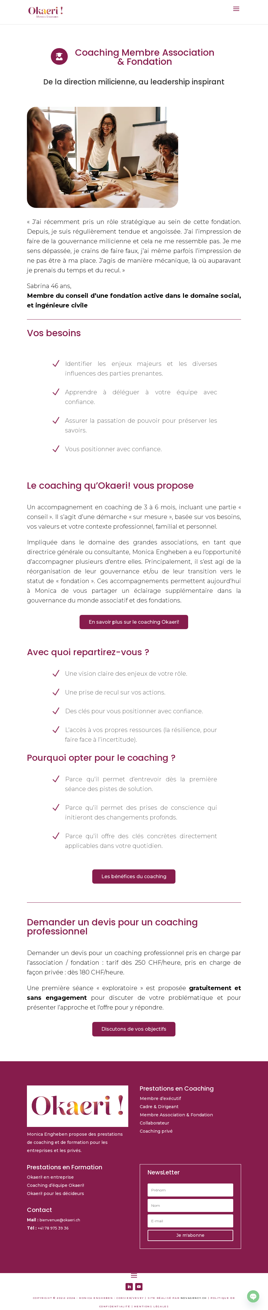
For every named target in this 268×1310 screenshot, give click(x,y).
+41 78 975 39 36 (53, 1228)
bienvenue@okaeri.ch (60, 1220)
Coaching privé (156, 1131)
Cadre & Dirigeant (159, 1106)
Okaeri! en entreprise (50, 1177)
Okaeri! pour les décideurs (55, 1193)
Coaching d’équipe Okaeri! (55, 1185)
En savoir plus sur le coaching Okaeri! (134, 622)
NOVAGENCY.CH (194, 1297)
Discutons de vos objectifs (133, 1029)
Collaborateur (154, 1123)
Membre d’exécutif (160, 1098)
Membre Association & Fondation (176, 1115)
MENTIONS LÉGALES (151, 1306)
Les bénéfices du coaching (133, 876)
